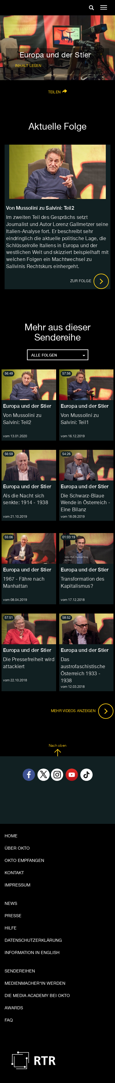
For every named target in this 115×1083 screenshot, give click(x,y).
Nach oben (57, 750)
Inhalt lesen (28, 66)
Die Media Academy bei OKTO (37, 996)
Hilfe (11, 928)
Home (11, 836)
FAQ (9, 1020)
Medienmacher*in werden (35, 983)
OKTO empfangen (24, 861)
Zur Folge (89, 281)
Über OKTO (17, 848)
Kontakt (14, 873)
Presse (13, 916)
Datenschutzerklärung (33, 940)
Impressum (17, 885)
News (11, 904)
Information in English (32, 953)
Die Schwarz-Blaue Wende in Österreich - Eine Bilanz (85, 503)
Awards (14, 1008)
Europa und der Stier (27, 406)
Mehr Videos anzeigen (82, 711)
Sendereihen (20, 971)
